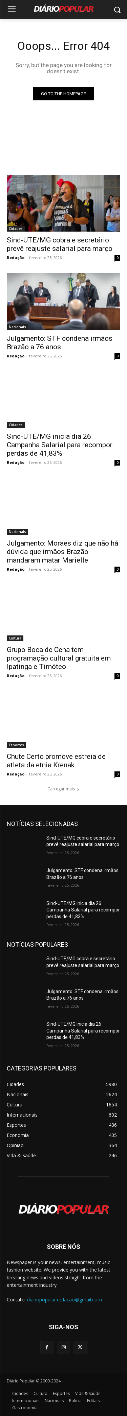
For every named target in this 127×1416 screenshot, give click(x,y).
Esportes (16, 745)
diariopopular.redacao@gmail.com (64, 1299)
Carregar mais (63, 789)
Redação (15, 257)
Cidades (16, 228)
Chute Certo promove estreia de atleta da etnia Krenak (56, 760)
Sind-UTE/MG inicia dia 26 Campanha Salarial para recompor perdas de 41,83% (59, 444)
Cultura (15, 638)
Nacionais (17, 326)
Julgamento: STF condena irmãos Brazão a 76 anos (59, 342)
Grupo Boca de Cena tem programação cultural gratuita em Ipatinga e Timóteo (59, 658)
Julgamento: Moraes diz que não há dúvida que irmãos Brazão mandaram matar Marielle (62, 551)
